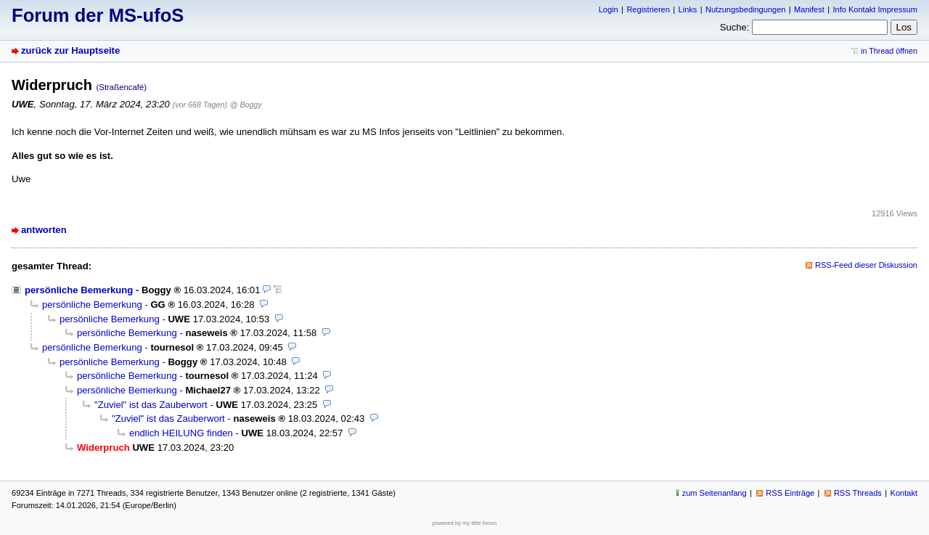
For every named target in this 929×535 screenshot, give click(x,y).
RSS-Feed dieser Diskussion (866, 265)
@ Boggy (246, 104)
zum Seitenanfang (714, 493)
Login (608, 9)
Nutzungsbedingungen (745, 9)
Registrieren (647, 9)
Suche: (735, 27)
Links (688, 9)
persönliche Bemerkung (79, 290)
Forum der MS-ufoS (98, 15)
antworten (44, 229)
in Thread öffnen (889, 50)
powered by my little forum (465, 523)
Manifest (809, 9)
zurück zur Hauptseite (70, 50)
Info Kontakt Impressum (875, 9)
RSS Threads (858, 493)
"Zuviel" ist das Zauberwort (151, 404)
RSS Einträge (790, 493)
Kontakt (904, 493)
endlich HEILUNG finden (181, 433)
